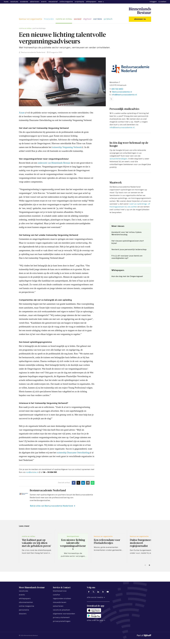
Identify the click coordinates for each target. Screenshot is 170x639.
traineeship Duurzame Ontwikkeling (73, 452)
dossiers (22, 614)
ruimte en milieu (64, 19)
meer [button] (100, 2)
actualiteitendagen (118, 159)
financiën (49, 19)
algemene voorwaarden (64, 614)
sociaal (77, 19)
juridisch (108, 19)
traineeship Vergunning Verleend (66, 147)
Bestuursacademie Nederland (33, 52)
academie (24, 2)
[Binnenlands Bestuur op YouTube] (108, 592)
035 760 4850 (117, 89)
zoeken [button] (163, 2)
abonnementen (26, 602)
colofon (56, 595)
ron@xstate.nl (32, 472)
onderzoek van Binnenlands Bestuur (54, 163)
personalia (24, 610)
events (44, 2)
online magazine (66, 2)
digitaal (87, 19)
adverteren (34, 2)
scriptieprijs (79, 2)
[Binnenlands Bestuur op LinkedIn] (98, 592)
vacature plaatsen (61, 610)
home (6, 2)
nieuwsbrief (53, 2)
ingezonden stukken (62, 599)
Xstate (22, 112)
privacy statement (61, 618)
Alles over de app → (96, 620)
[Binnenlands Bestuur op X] (93, 592)
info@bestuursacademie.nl (124, 95)
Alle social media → (96, 597)
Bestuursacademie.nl (122, 92)
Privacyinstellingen (61, 621)
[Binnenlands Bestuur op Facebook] (89, 592)
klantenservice (59, 591)
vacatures (14, 2)
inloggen (153, 2)
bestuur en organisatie (30, 19)
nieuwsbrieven (59, 602)
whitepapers (91, 2)
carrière (97, 19)
